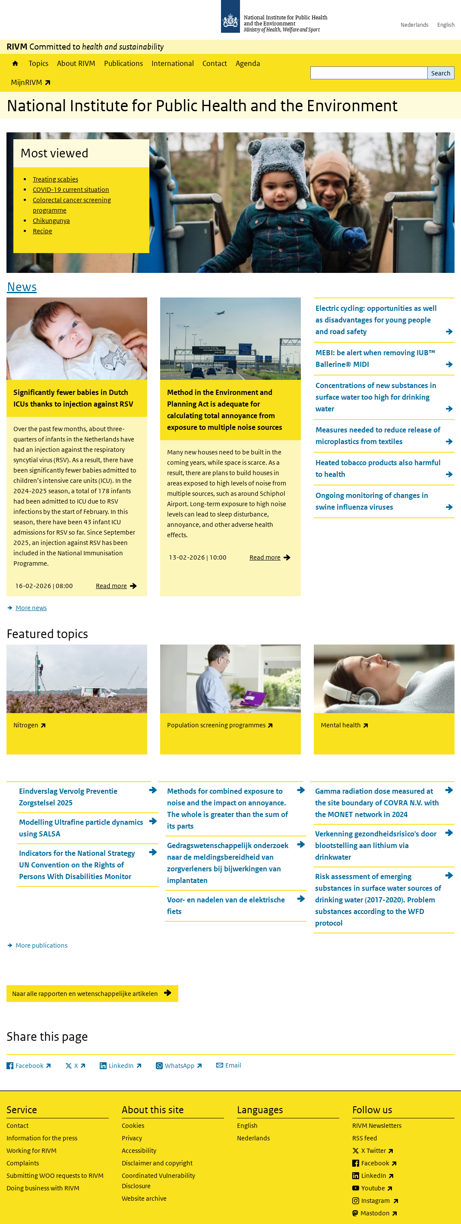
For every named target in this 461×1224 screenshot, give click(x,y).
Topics (38, 63)
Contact (214, 63)
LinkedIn (400, 1170)
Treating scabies (55, 179)
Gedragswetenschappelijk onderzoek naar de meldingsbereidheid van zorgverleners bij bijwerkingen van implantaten (227, 857)
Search (441, 73)
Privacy (132, 1132)
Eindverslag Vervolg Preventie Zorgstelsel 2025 (68, 791)
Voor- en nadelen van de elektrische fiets (226, 900)
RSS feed (364, 1132)
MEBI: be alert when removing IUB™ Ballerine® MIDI (376, 355)
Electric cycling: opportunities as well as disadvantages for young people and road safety (376, 317)
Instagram (402, 1195)
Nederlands (415, 24)
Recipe (42, 231)
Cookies (133, 1120)
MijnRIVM (33, 82)
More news (31, 605)
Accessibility (139, 1145)
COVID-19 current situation (71, 189)
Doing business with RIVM (42, 1182)
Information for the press (41, 1132)
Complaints (22, 1157)
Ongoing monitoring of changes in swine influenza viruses (372, 498)
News (22, 284)
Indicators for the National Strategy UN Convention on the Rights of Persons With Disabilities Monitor (77, 859)
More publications (41, 940)
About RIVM (76, 63)
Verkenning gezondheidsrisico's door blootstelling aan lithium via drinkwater (375, 839)
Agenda (248, 63)
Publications (123, 63)
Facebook (401, 1157)
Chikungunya (51, 220)
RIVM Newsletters (376, 1120)
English (446, 24)
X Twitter (400, 1145)
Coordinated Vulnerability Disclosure (158, 1175)
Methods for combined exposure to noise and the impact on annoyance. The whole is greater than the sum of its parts (227, 803)
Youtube (399, 1182)
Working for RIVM (31, 1145)
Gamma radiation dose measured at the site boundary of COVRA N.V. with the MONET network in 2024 (377, 797)
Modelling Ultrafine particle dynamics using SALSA (81, 822)
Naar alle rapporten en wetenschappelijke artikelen (85, 988)
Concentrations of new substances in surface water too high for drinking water (376, 394)
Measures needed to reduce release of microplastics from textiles (378, 433)
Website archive (144, 1193)
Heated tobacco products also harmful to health (378, 465)
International (173, 63)
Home (15, 63)
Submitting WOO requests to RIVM (55, 1170)
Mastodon (401, 1207)
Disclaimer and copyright (157, 1157)
